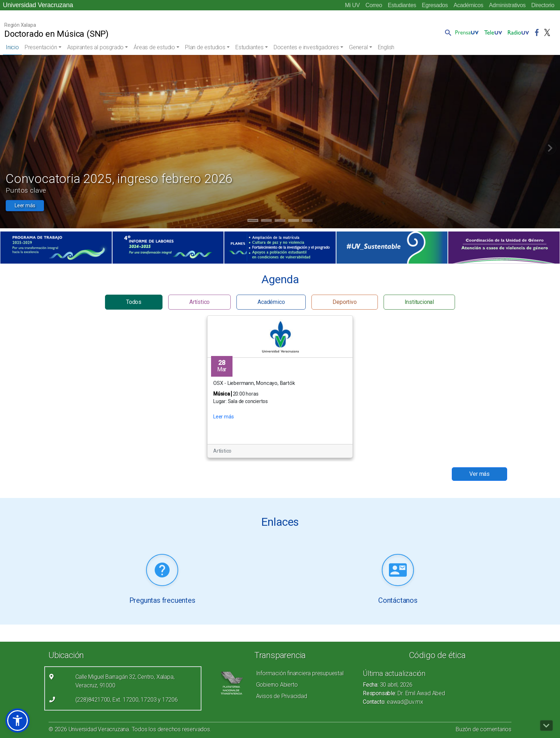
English (386, 47)
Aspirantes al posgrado (95, 47)
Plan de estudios (205, 47)
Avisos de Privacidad (281, 696)
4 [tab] (293, 221)
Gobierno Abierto (277, 684)
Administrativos (507, 5)
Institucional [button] (419, 302)
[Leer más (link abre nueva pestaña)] (162, 570)
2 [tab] (266, 221)
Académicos (468, 5)
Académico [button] (271, 302)
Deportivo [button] (344, 302)
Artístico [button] (199, 302)
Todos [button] (133, 302)
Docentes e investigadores (306, 47)
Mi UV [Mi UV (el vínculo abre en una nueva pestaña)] (352, 5)
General (358, 47)
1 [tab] (253, 221)
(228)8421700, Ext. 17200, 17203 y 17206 (126, 699)
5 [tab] (307, 221)
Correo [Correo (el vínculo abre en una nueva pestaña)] (373, 5)
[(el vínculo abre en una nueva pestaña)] (56, 247)
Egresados (435, 5)
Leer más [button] (25, 205)
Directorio (542, 5)
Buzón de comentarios (483, 729)
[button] (446, 32)
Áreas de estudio (154, 47)
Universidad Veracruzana (38, 5)
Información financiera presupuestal (300, 673)
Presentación (41, 47)
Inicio (12, 47)
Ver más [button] (479, 473)
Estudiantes (402, 5)
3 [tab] (280, 221)
